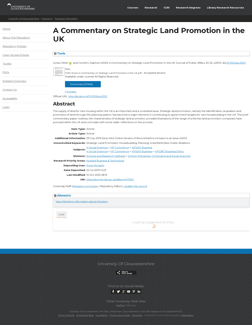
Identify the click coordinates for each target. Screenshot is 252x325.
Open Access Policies (16, 55)
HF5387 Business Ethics (169, 151)
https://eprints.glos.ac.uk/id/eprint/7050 (110, 179)
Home (6, 28)
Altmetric (62, 195)
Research (151, 7)
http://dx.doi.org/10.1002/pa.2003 (87, 96)
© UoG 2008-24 (66, 315)
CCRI (167, 7)
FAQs (6, 72)
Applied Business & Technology (105, 160)
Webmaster (187, 315)
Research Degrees (188, 7)
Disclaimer (137, 315)
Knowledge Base (85, 315)
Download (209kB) (81, 84)
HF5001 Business (142, 147)
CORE (61, 214)
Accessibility (10, 98)
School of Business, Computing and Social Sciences (159, 156)
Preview (71, 91)
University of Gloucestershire (23, 18)
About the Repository (16, 37)
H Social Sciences (97, 147)
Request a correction (85, 186)
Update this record (135, 186)
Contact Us (10, 89)
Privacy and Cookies (120, 315)
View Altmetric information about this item (82, 201)
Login (6, 107)
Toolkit (7, 63)
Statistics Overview (14, 81)
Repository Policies (14, 46)
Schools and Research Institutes (105, 156)
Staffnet (120, 305)
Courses (132, 7)
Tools (59, 53)
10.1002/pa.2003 (236, 62)
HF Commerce (120, 147)
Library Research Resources (225, 7)
